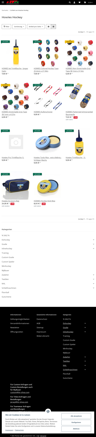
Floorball (5, 292)
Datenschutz (19, 430)
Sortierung (18, 27)
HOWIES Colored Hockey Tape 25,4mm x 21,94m (46, 69)
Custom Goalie (8, 257)
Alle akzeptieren (76, 416)
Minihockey (6, 266)
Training (5, 253)
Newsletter (14, 327)
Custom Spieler (8, 262)
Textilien (5, 279)
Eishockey (6, 240)
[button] (70, 2)
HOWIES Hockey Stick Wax (44, 201)
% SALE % (5, 235)
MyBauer (5, 270)
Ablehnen (76, 429)
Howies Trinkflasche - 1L (75, 157)
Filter (6, 27)
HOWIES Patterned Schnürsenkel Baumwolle (79, 113)
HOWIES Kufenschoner (43, 112)
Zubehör (5, 275)
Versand (43, 436)
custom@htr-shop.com (19, 392)
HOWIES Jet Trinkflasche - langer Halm (15, 69)
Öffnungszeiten (16, 332)
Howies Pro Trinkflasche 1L (13, 157)
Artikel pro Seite (35, 27)
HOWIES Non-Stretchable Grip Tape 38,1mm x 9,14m (78, 69)
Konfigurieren (76, 422)
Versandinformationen (19, 323)
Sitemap (40, 327)
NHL (3, 283)
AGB (38, 323)
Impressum (9, 430)
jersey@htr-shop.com (19, 402)
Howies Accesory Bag (10, 201)
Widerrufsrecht (43, 336)
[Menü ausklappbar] (3, 1)
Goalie (4, 244)
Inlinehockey (7, 248)
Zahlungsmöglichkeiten (20, 319)
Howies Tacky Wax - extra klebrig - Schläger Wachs (48, 158)
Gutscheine (6, 297)
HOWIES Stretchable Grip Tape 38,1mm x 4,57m (14, 113)
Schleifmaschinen (9, 288)
